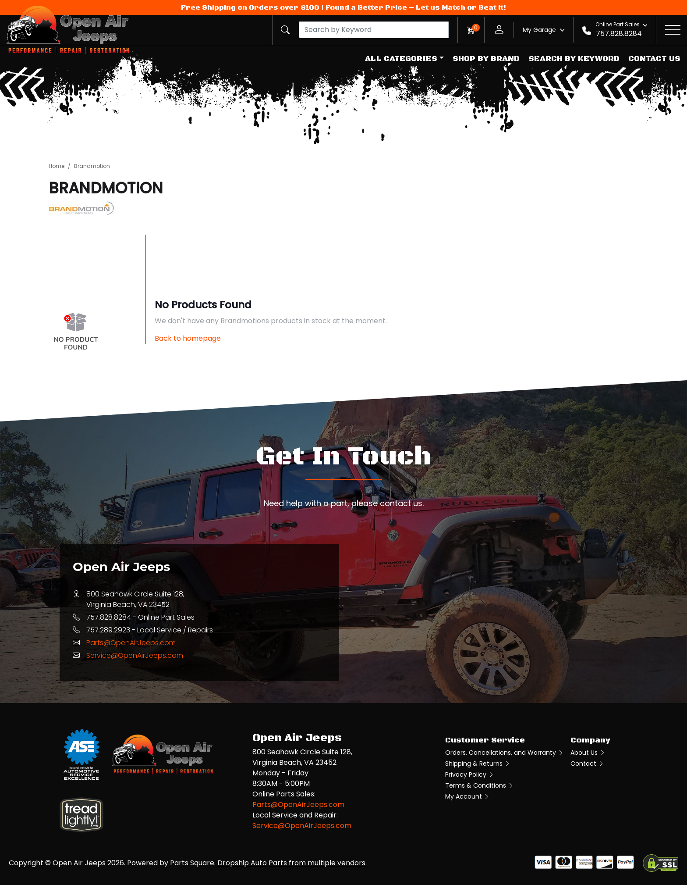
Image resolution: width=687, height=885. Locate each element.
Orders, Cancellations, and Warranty (504, 752)
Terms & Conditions (479, 785)
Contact (587, 763)
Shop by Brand (486, 59)
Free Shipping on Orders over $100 (250, 7)
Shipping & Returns (477, 763)
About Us (588, 752)
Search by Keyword (574, 59)
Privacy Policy (469, 774)
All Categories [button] (401, 59)
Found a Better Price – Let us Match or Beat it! (416, 7)
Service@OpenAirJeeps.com (134, 655)
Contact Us (654, 59)
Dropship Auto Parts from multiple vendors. (292, 863)
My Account (467, 796)
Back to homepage (188, 338)
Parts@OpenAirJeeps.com (131, 643)
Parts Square (192, 863)
